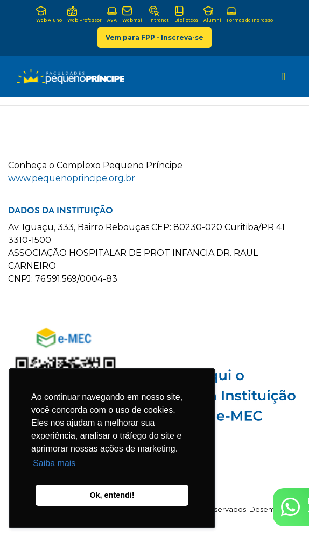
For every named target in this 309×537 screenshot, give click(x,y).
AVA (112, 14)
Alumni (212, 14)
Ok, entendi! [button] (111, 495)
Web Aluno (49, 14)
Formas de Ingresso (250, 14)
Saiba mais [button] (54, 463)
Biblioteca (186, 14)
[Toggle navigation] (283, 76)
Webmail (133, 14)
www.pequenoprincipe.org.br (71, 178)
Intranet (159, 14)
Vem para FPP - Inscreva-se (154, 37)
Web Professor (84, 14)
